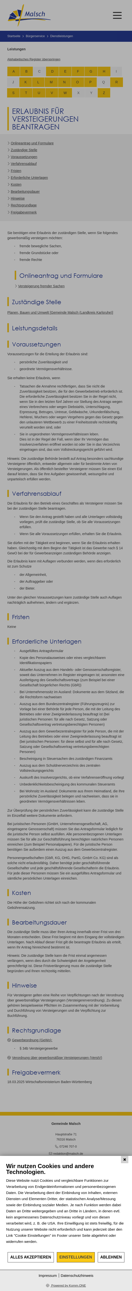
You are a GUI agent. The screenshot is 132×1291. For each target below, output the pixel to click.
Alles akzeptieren (30, 1257)
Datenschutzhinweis (77, 1275)
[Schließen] (124, 1159)
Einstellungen (76, 1257)
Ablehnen (111, 1257)
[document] (66, 1207)
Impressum (48, 1275)
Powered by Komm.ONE (68, 1285)
